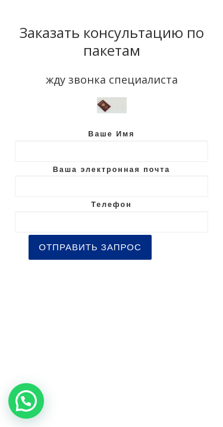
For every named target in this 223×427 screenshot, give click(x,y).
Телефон (111, 216)
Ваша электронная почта (111, 181)
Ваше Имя (111, 146)
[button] (26, 401)
